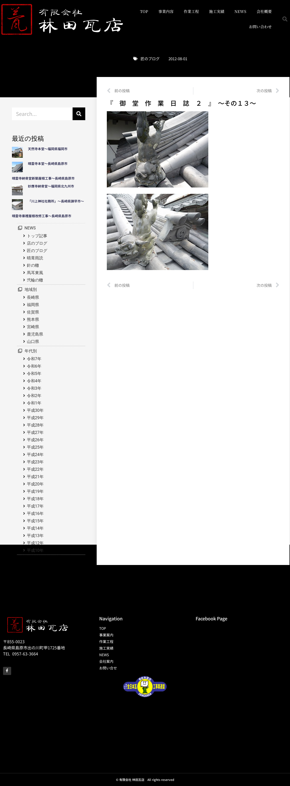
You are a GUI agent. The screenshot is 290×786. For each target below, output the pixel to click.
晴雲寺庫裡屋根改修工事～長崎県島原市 (41, 215)
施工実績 (216, 11)
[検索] (79, 113)
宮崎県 (33, 326)
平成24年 (35, 454)
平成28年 (35, 425)
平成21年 (35, 476)
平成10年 (35, 550)
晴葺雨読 (35, 258)
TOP (144, 11)
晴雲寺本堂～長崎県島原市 (47, 163)
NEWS (240, 11)
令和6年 (34, 366)
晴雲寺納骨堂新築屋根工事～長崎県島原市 (43, 178)
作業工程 (191, 11)
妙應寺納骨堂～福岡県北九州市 (52, 186)
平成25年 (35, 447)
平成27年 (35, 432)
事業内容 (166, 11)
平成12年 (35, 543)
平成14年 (35, 528)
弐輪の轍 (35, 280)
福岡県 (33, 304)
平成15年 (35, 520)
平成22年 (35, 469)
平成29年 (35, 417)
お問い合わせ (260, 26)
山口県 (33, 341)
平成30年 (35, 410)
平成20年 (35, 484)
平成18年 (35, 498)
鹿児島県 (35, 334)
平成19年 (35, 491)
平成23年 (35, 462)
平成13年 (35, 535)
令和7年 (34, 358)
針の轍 (33, 265)
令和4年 (34, 381)
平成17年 (35, 506)
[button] (285, 19)
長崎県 (33, 297)
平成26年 (35, 439)
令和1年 (34, 403)
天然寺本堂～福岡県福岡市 (47, 148)
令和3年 (34, 388)
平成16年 (35, 513)
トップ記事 (37, 235)
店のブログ (37, 243)
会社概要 (264, 11)
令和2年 (34, 395)
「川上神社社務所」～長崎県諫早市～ (56, 201)
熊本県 (33, 319)
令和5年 (34, 373)
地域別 (31, 289)
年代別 (31, 351)
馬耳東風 (35, 272)
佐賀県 (33, 312)
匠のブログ (150, 58)
